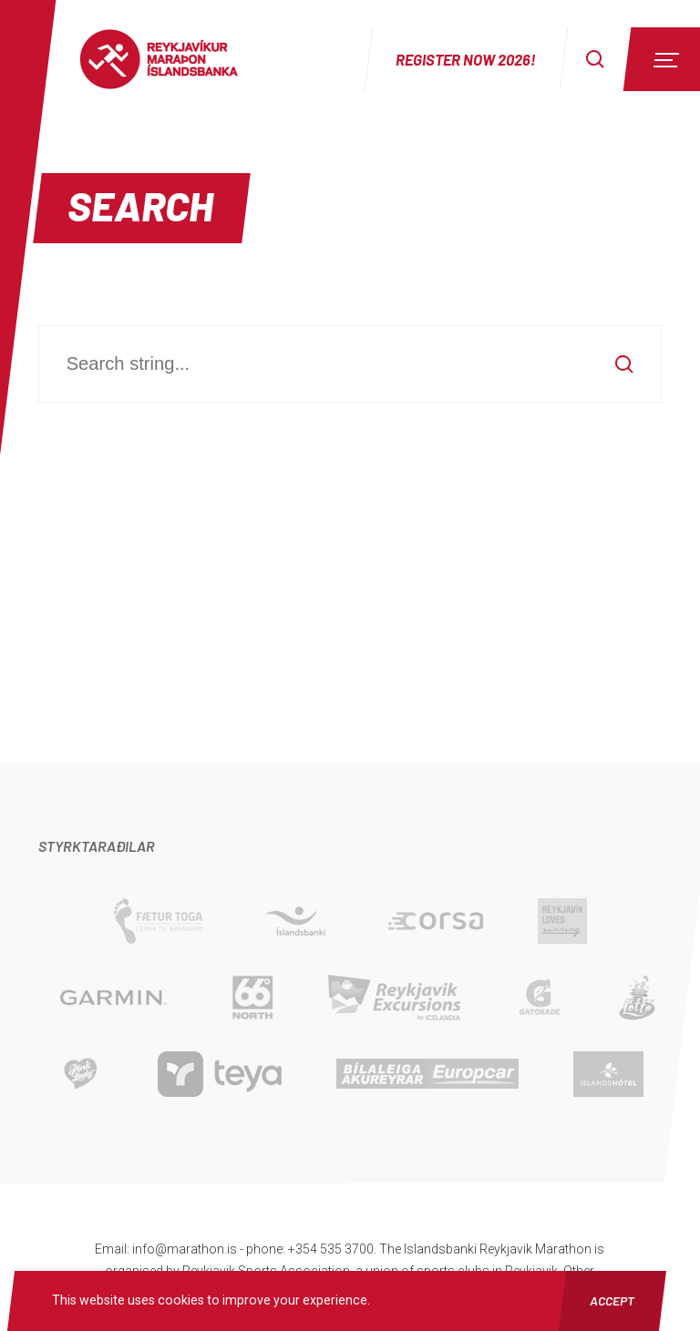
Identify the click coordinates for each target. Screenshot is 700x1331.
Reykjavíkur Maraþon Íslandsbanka (177, 59)
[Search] (595, 59)
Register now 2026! (466, 59)
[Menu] (663, 59)
